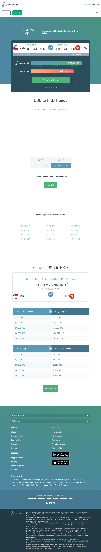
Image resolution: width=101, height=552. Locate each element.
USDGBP (25, 235)
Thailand (25, 485)
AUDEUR (75, 239)
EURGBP (25, 239)
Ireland (75, 479)
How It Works (57, 432)
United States (54, 485)
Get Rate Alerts (61, 165)
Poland (54, 482)
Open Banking (57, 448)
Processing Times (17, 466)
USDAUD (25, 230)
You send (31, 45)
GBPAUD (50, 235)
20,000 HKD (20, 370)
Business (95, 4)
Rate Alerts (56, 440)
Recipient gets (61, 45)
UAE (32, 485)
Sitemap (71, 498)
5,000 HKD (19, 360)
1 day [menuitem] (37, 109)
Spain (82, 482)
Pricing (14, 461)
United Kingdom (41, 485)
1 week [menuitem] (44, 109)
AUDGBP (50, 226)
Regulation (55, 498)
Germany (52, 479)
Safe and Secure (63, 498)
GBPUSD (50, 230)
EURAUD (25, 226)
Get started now (50, 80)
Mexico (14, 482)
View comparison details (50, 87)
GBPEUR (75, 230)
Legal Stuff (49, 498)
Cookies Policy (41, 498)
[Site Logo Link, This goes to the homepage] (10, 4)
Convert (14, 469)
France (44, 479)
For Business (57, 436)
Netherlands (23, 482)
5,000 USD (19, 323)
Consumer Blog (17, 436)
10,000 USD (20, 328)
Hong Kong (62, 479)
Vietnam (64, 485)
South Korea (73, 482)
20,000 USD (20, 333)
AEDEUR (75, 226)
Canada (23, 479)
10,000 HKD (20, 365)
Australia (14, 479)
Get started (50, 185)
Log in (6, 13)
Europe (37, 479)
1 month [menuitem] (53, 109)
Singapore (63, 482)
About (13, 432)
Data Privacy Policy (32, 498)
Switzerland (15, 485)
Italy (81, 479)
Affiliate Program (58, 444)
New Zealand (35, 482)
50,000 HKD (20, 375)
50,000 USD (20, 338)
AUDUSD (75, 235)
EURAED (50, 239)
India (69, 479)
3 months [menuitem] (62, 109)
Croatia (30, 479)
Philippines (46, 482)
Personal (86, 4)
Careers (14, 444)
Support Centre (17, 458)
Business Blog (16, 440)
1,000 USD (19, 317)
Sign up (17, 13)
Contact (14, 448)
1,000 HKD (19, 354)
